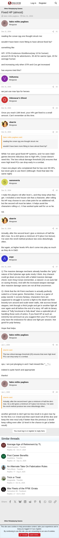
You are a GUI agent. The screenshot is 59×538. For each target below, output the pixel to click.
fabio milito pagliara (11, 16)
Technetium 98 (12, 491)
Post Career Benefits (17, 455)
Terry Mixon (11, 469)
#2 (57, 87)
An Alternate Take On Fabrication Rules (27, 466)
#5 (57, 190)
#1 (57, 31)
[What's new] (50, 3)
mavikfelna (11, 458)
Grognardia (11, 480)
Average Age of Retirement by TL (24, 444)
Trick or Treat (14, 477)
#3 (57, 108)
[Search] (55, 3)
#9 (57, 392)
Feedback (22, 491)
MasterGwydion (12, 447)
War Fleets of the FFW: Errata (22, 488)
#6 (57, 229)
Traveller (23, 447)
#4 (57, 132)
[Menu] (4, 3)
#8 (57, 345)
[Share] (53, 31)
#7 (57, 267)
